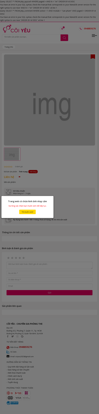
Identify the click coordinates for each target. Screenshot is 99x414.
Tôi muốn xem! (27, 212)
